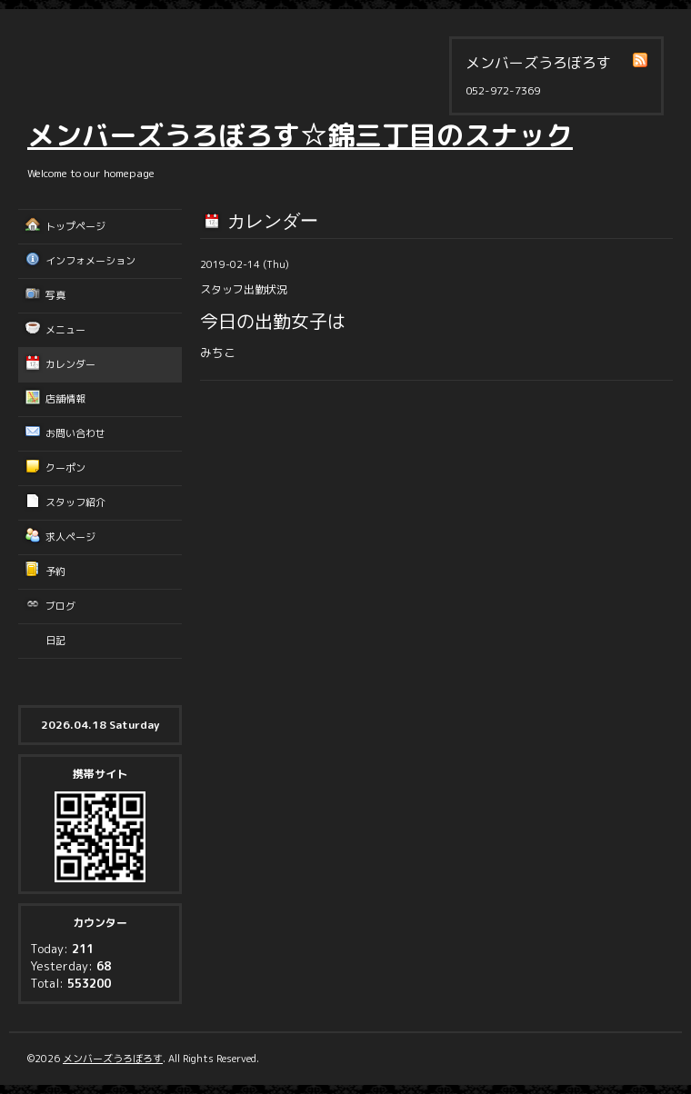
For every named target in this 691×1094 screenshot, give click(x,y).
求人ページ (70, 537)
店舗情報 (65, 399)
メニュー (65, 330)
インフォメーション (90, 261)
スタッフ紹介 (75, 502)
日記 (55, 640)
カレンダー (70, 364)
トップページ (75, 226)
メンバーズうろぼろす (113, 1058)
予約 (55, 571)
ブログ (60, 606)
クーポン (65, 468)
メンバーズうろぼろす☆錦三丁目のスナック (300, 135)
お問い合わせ (75, 433)
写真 (55, 295)
